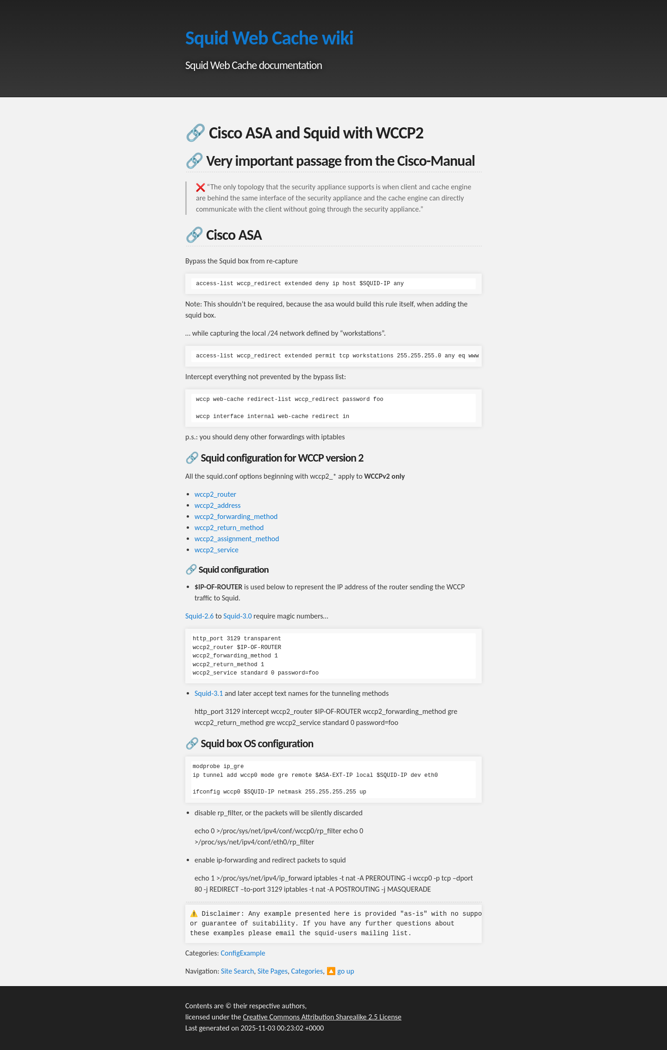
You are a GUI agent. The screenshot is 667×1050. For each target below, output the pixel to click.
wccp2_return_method (229, 527)
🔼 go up (340, 971)
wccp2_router (215, 494)
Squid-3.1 (209, 693)
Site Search (237, 971)
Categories (307, 971)
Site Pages (273, 971)
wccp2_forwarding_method (236, 516)
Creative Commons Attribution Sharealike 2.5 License (322, 1016)
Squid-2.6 (199, 616)
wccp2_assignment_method (237, 538)
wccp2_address (218, 505)
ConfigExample (242, 953)
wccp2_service (217, 549)
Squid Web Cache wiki (269, 38)
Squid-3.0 (237, 616)
